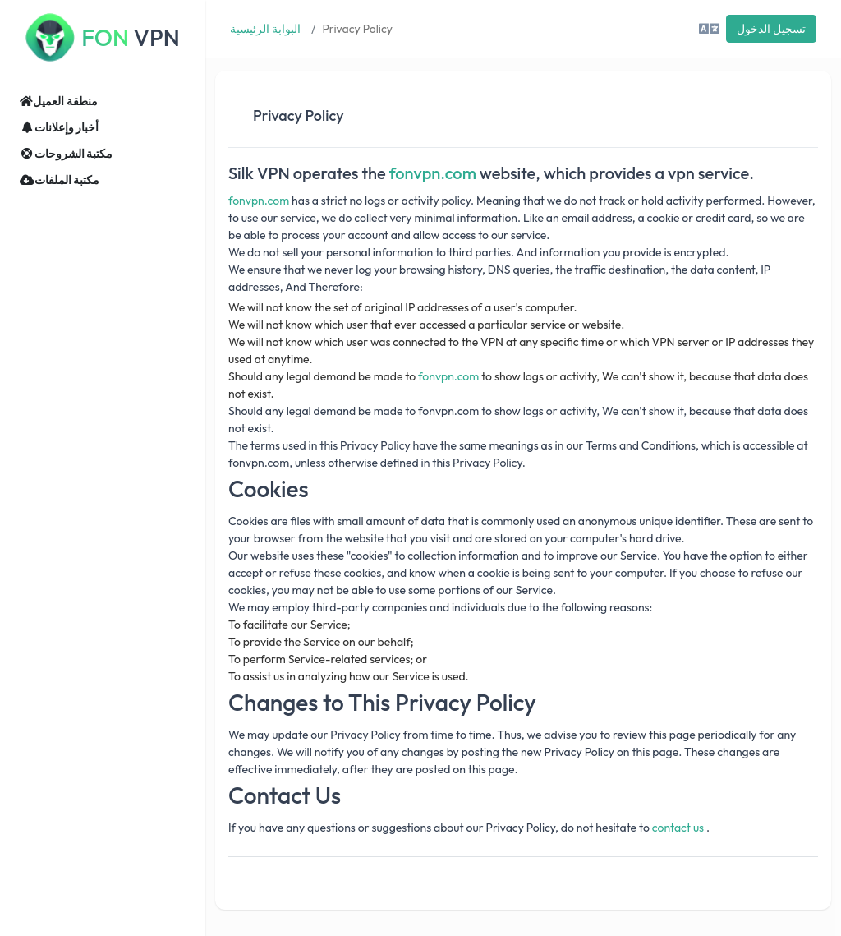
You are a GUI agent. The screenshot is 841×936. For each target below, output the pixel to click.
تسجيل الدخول (771, 28)
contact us (678, 827)
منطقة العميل (59, 101)
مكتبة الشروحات (66, 153)
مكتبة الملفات (59, 180)
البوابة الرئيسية (265, 28)
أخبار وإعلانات (59, 127)
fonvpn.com (432, 173)
